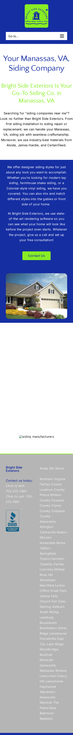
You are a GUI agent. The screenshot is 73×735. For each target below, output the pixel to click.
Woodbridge (49, 649)
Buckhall (46, 655)
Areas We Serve (52, 468)
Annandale (47, 543)
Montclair (47, 660)
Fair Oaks (58, 601)
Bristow (61, 670)
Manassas (47, 670)
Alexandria (48, 521)
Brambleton (48, 628)
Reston (62, 532)
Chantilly (46, 564)
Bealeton (46, 718)
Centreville (48, 532)
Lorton (60, 585)
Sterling (45, 607)
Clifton (45, 591)
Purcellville (48, 639)
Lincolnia (46, 569)
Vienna (45, 596)
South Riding (49, 612)
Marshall (46, 702)
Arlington (46, 527)
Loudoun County (52, 490)
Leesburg (47, 617)
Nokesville (47, 697)
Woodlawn (48, 580)
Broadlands (48, 623)
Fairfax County (51, 484)
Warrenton (47, 692)
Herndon (57, 559)
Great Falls (58, 591)
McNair (59, 569)
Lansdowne (57, 633)
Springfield (48, 553)
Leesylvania (54, 681)
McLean (45, 537)
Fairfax (59, 564)
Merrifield (47, 585)
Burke (60, 543)
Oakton (45, 548)
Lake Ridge (55, 644)
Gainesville (48, 665)
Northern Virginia (52, 479)
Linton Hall (48, 676)
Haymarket (48, 687)
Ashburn (58, 607)
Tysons (45, 559)
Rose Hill (46, 575)
